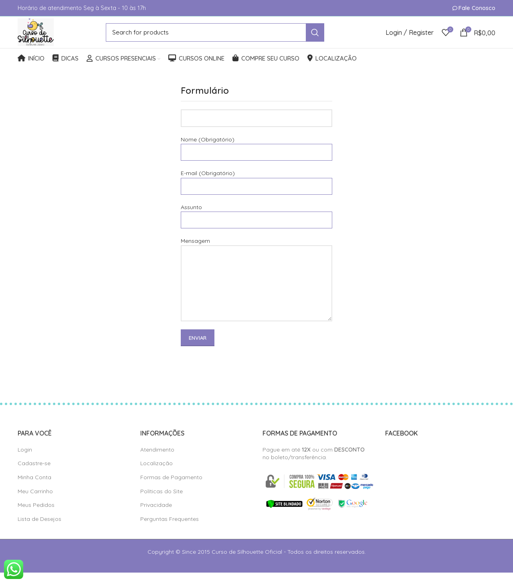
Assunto (256, 224)
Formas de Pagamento (171, 487)
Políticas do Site (161, 501)
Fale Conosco (476, 8)
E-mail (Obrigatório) (256, 190)
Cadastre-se (34, 473)
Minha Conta (34, 487)
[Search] (221, 37)
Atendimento (157, 460)
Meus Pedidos (36, 515)
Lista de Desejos (39, 529)
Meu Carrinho (35, 501)
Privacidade (156, 515)
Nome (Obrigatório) (256, 156)
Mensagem (256, 272)
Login (25, 460)
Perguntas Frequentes (169, 529)
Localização (156, 473)
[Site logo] (42, 37)
